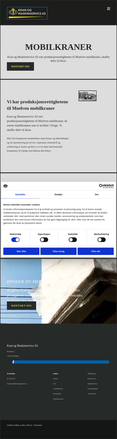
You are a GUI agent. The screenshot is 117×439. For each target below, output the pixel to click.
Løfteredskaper (92, 389)
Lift (54, 384)
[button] (20, 66)
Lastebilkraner (58, 389)
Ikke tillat (21, 251)
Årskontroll (91, 394)
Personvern (38, 425)
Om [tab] (97, 194)
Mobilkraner (91, 374)
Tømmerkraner (58, 399)
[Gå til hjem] (27, 19)
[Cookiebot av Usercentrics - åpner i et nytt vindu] (101, 186)
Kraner (55, 379)
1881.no (29, 425)
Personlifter (57, 394)
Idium (17, 425)
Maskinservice (92, 384)
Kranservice (91, 379)
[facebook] (13, 362)
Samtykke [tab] (20, 194)
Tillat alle (95, 251)
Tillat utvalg (58, 251)
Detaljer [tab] (58, 194)
